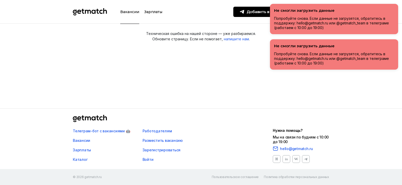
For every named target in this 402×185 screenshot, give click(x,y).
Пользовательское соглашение (235, 177)
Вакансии (129, 12)
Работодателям (157, 131)
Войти (148, 159)
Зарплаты (153, 12)
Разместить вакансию (163, 140)
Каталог (80, 159)
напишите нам (236, 39)
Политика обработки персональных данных (296, 177)
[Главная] (90, 118)
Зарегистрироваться (162, 150)
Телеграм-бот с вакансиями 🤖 (101, 131)
